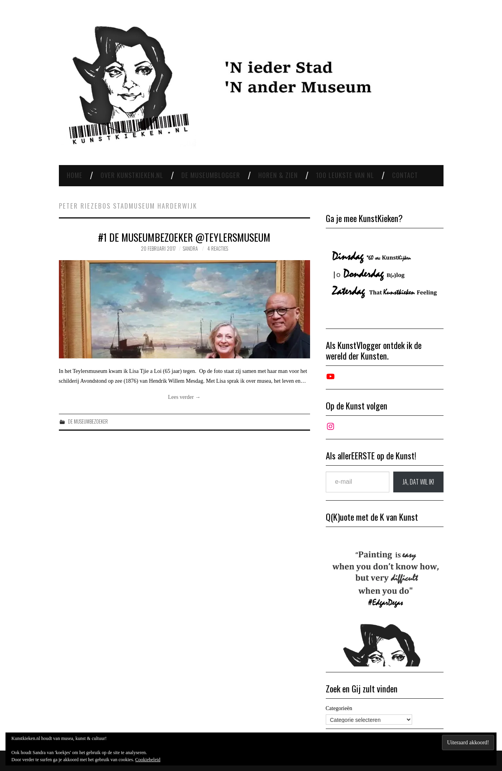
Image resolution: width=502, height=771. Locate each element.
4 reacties (217, 248)
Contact (405, 175)
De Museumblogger (210, 175)
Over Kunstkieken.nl (131, 175)
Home (74, 175)
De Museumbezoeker (88, 421)
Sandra (190, 248)
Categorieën (339, 708)
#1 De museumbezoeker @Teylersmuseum (184, 236)
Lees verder (184, 397)
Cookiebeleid (148, 759)
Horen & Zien (278, 175)
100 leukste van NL (345, 175)
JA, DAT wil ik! (418, 481)
